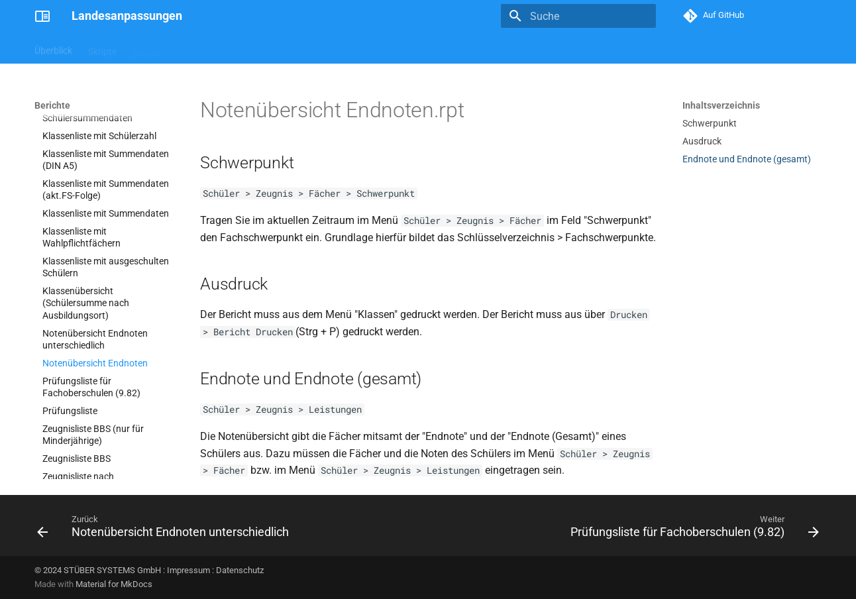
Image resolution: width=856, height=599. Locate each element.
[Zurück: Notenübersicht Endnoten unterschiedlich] (166, 529)
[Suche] (578, 16)
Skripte (102, 48)
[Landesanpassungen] (42, 16)
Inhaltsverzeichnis (721, 105)
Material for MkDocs (114, 584)
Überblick (53, 48)
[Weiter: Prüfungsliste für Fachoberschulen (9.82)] (692, 529)
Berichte (149, 48)
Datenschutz (240, 570)
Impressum (188, 570)
